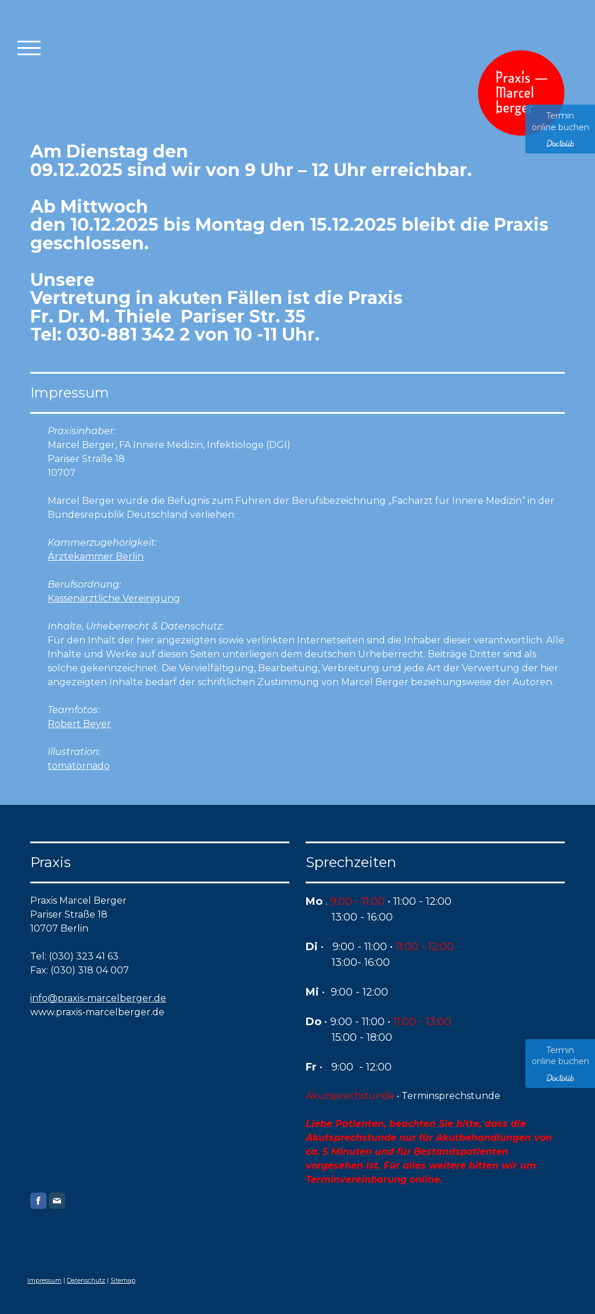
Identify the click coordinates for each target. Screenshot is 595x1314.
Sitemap (122, 1280)
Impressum (44, 1280)
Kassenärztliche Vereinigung (114, 598)
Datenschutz (86, 1280)
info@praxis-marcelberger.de (98, 998)
